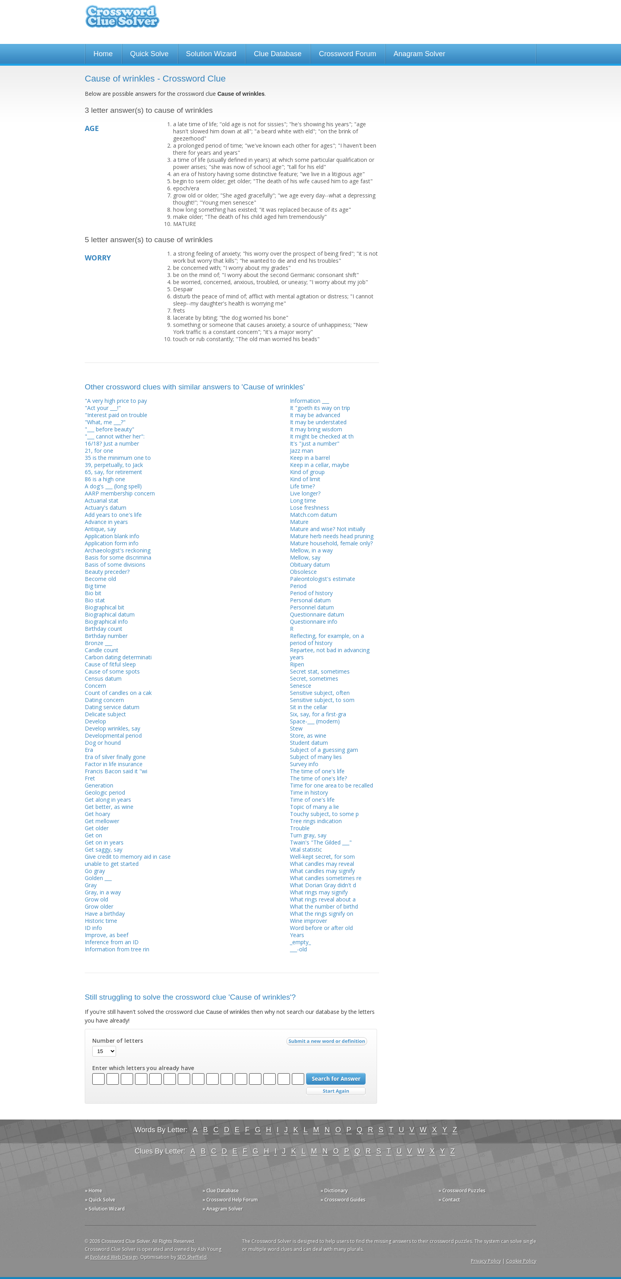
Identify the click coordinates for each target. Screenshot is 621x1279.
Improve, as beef (106, 935)
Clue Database (277, 54)
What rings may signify (319, 892)
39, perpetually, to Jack (114, 465)
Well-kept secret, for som (322, 856)
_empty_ (300, 942)
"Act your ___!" (103, 408)
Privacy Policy (486, 1261)
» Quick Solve (100, 1199)
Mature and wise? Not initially (327, 529)
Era (89, 749)
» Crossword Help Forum (230, 1199)
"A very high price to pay (116, 400)
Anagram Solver (419, 54)
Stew (296, 728)
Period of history (311, 593)
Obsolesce (303, 571)
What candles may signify (322, 871)
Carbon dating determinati (118, 657)
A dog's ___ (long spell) (113, 486)
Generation (99, 785)
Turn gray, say (308, 835)
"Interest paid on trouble (116, 415)
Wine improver (308, 920)
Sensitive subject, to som (322, 700)
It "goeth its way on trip (320, 408)
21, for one (99, 450)
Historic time (101, 920)
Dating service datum (112, 707)
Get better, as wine (109, 806)
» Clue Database (220, 1190)
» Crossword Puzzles (462, 1190)
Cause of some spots (112, 671)
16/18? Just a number (112, 443)
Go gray (95, 871)
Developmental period (113, 735)
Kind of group (307, 472)
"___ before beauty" (109, 429)
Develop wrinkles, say (112, 728)
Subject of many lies (316, 757)
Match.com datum (313, 514)
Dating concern (104, 700)
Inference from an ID (112, 942)
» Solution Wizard (105, 1208)
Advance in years (106, 522)
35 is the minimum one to (118, 457)
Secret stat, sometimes (320, 671)
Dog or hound (103, 742)
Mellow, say (305, 557)
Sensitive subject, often (320, 692)
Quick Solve (149, 54)
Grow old (96, 899)
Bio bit (93, 593)
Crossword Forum (347, 54)
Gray (91, 885)
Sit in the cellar (308, 707)
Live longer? (305, 493)
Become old (100, 579)
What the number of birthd (324, 906)
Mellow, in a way (311, 550)
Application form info (112, 543)
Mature (299, 522)
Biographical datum (110, 614)
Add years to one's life (113, 514)
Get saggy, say (103, 849)
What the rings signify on (321, 913)
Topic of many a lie (314, 806)
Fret (90, 778)
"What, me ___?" (105, 422)
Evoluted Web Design (114, 1257)
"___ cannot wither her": (115, 436)
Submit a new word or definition (327, 1043)
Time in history (309, 792)
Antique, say (100, 529)
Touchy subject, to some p (324, 814)
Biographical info (106, 621)
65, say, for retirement (113, 472)
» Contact (449, 1199)
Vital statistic (306, 849)
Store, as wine (308, 735)
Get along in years (108, 799)
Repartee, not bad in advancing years (330, 653)
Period (298, 586)
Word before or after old (321, 928)
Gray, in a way (103, 892)
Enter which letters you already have (143, 1068)
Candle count (101, 650)
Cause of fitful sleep (110, 664)
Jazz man (301, 450)
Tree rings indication (316, 821)
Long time (303, 500)
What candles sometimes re (326, 878)
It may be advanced (315, 415)
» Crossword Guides (343, 1199)
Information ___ (309, 400)
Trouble (300, 828)
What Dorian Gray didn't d (323, 885)
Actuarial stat (101, 500)
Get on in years (104, 842)
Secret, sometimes (314, 678)
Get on (93, 835)
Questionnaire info (313, 621)
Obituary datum (310, 564)
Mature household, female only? (331, 543)
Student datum (309, 742)
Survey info (304, 764)
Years (297, 935)
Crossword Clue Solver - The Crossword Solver (122, 20)
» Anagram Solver (222, 1208)
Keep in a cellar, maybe (319, 465)
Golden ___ (98, 878)
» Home (93, 1190)
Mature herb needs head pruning (331, 536)
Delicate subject (105, 714)
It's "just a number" (314, 443)
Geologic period (105, 792)
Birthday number (106, 636)
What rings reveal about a (323, 899)
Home (103, 54)
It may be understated (318, 422)
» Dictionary (334, 1190)
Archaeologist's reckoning (117, 550)
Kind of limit (305, 479)
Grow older (99, 906)
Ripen (297, 664)
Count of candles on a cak (118, 692)
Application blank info (112, 536)
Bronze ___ (98, 643)
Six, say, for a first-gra (318, 714)
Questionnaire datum (317, 614)
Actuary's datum (105, 507)
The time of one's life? (318, 778)
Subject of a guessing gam (324, 749)
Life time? (302, 486)
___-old (298, 949)
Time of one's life (312, 799)
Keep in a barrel (310, 457)
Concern (95, 685)
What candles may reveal (322, 863)
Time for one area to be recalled (331, 785)
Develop (95, 721)
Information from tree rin (117, 949)
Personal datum (310, 600)
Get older (97, 828)
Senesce (300, 685)
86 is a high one (105, 479)
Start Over (336, 1091)
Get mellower (102, 821)
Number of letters (117, 1040)
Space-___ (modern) (315, 721)
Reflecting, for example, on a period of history (327, 639)
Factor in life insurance (114, 764)
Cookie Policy (521, 1261)
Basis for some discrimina (118, 557)
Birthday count (103, 628)
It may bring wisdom (316, 429)
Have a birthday (105, 913)
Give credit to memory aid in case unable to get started (128, 860)
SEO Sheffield (192, 1257)
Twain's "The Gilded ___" (321, 842)
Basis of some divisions (115, 564)
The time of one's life (317, 771)
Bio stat (95, 600)
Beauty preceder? (107, 571)
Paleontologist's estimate (322, 579)
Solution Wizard (211, 54)
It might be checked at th (322, 436)
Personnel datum (312, 607)
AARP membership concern (120, 493)
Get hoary (97, 814)
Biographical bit (104, 607)
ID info (93, 928)
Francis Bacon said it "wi (116, 771)
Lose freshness (309, 507)
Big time (95, 586)
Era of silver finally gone (115, 757)
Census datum (103, 678)
